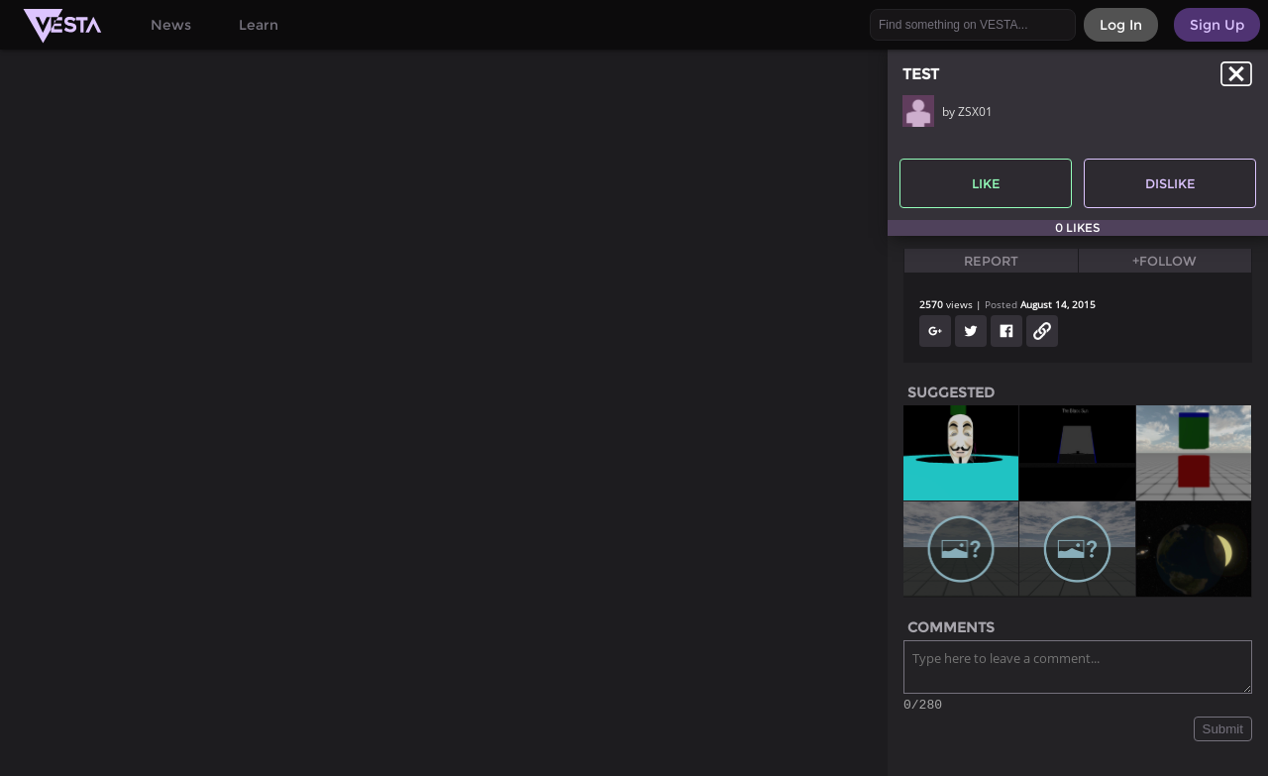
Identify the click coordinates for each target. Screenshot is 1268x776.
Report (991, 261)
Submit (1223, 731)
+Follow (1164, 261)
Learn (258, 25)
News (171, 25)
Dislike (1170, 183)
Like (986, 183)
